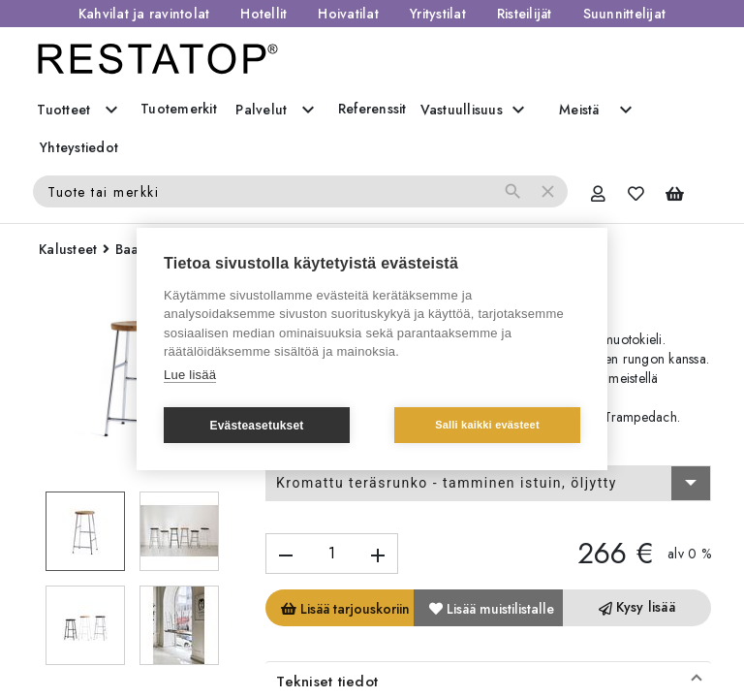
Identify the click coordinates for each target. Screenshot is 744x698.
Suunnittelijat (624, 13)
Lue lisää (190, 374)
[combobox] (488, 484)
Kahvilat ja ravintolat (144, 13)
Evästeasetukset (256, 425)
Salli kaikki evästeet (487, 424)
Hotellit (263, 13)
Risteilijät (524, 13)
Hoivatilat (348, 13)
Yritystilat (438, 13)
